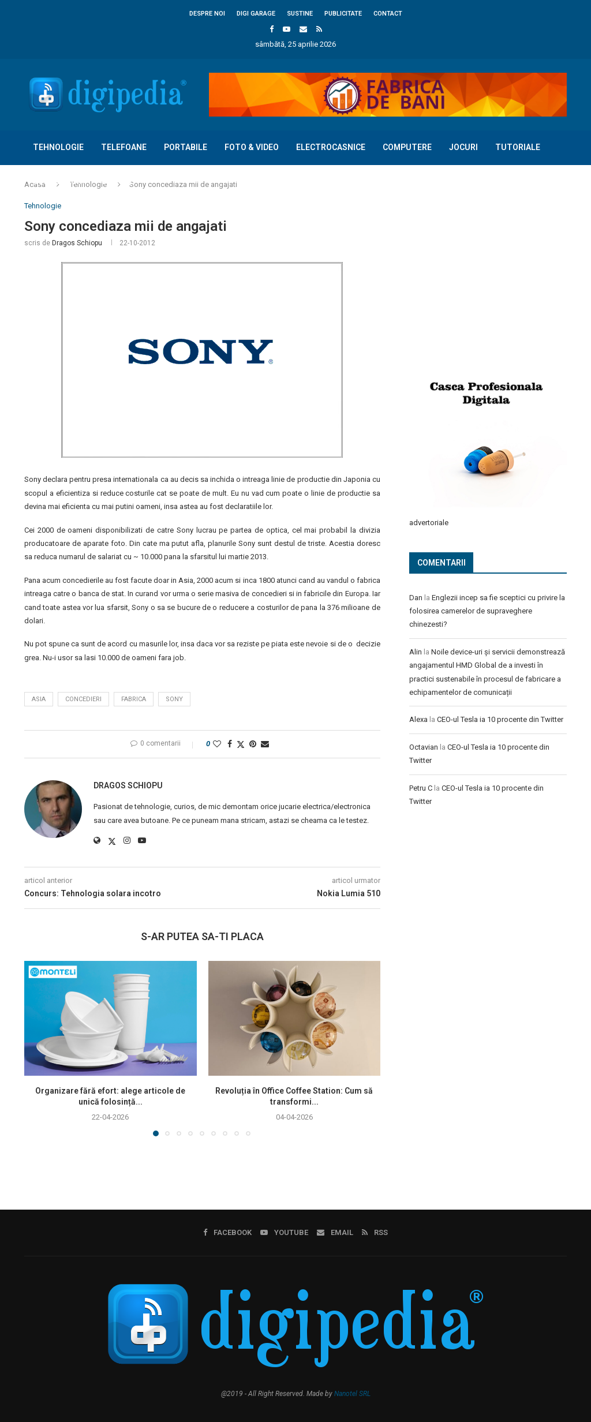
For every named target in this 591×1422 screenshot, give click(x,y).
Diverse (118, 181)
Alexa (418, 718)
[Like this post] (217, 744)
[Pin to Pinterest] (252, 744)
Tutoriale (517, 147)
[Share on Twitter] (241, 744)
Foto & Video (252, 147)
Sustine (300, 13)
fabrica (133, 699)
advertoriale (428, 522)
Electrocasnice (330, 147)
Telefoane (124, 147)
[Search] (561, 216)
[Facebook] (272, 29)
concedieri (83, 699)
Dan (415, 597)
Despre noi (207, 13)
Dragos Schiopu (77, 243)
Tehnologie (58, 147)
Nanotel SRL (352, 1394)
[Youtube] (286, 29)
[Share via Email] (265, 744)
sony (174, 699)
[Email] (303, 29)
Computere (407, 147)
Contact (387, 13)
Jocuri (463, 147)
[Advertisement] (495, 278)
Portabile (185, 147)
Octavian (423, 746)
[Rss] (319, 29)
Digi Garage (256, 13)
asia (39, 699)
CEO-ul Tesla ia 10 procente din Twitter (500, 718)
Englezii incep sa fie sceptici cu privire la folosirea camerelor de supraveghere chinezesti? (487, 610)
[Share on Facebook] (229, 744)
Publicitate (343, 13)
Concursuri (58, 181)
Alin (415, 651)
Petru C (420, 787)
